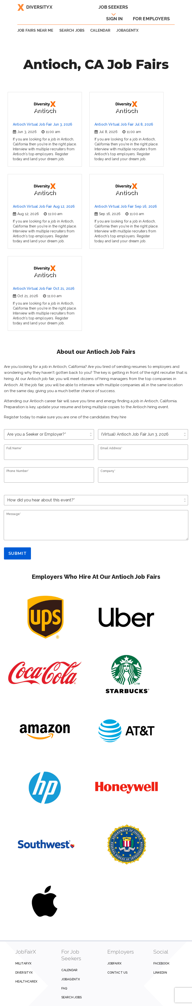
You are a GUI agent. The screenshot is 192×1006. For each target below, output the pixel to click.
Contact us (117, 972)
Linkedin (160, 972)
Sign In (114, 18)
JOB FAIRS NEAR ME (35, 30)
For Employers (151, 18)
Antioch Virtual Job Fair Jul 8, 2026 (124, 124)
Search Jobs (71, 997)
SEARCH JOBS (72, 30)
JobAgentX (127, 30)
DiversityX (34, 7)
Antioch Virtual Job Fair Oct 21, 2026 (43, 289)
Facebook (161, 963)
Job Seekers (113, 7)
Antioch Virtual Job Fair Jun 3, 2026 (42, 124)
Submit (17, 553)
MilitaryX (23, 963)
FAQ (64, 988)
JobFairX (114, 963)
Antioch (45, 107)
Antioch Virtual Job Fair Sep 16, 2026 (126, 206)
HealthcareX (26, 981)
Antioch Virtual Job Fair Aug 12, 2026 (44, 206)
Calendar (100, 30)
